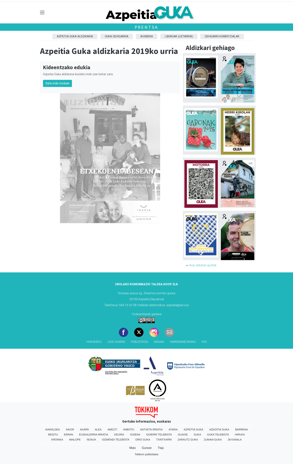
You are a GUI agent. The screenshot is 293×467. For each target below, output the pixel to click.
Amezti (112, 429)
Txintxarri (164, 439)
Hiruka (240, 434)
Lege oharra (116, 341)
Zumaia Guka (213, 439)
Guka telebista (218, 434)
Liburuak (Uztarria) (179, 36)
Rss (204, 341)
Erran (68, 434)
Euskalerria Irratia (93, 434)
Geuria (119, 434)
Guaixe (183, 434)
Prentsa (146, 27)
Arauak (159, 341)
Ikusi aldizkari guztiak (203, 265)
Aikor (70, 429)
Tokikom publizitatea (146, 454)
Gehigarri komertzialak (222, 36)
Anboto (128, 429)
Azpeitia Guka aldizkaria (75, 36)
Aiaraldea (52, 429)
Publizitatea (139, 341)
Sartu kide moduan (57, 83)
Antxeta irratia (151, 429)
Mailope (75, 439)
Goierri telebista (159, 434)
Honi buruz (94, 341)
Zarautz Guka (188, 439)
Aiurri (84, 429)
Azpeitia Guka (193, 429)
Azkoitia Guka (219, 429)
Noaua (91, 439)
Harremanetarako (183, 341)
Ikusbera (146, 36)
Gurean (147, 447)
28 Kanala (235, 439)
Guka (197, 434)
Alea (98, 429)
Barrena (241, 429)
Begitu (53, 434)
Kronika (57, 439)
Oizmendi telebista (115, 439)
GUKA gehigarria (116, 36)
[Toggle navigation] (42, 12)
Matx (132, 447)
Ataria (173, 429)
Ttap (161, 447)
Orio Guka (142, 439)
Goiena (135, 434)
